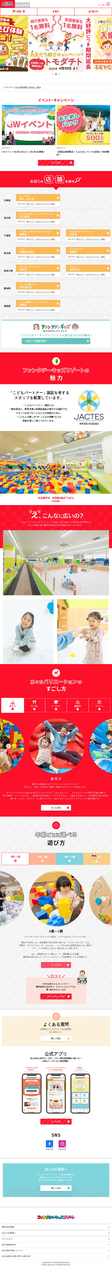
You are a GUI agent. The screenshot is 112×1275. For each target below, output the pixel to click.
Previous (8, 612)
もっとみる (56, 163)
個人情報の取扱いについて (12, 1117)
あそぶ (12, 569)
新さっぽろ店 (27, 197)
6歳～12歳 (69, 723)
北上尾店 (37, 215)
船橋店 (35, 233)
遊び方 (93, 11)
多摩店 (76, 250)
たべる (34, 570)
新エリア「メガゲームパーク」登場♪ (41, 204)
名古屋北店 (28, 285)
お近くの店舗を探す (36, 341)
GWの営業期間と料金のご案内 (28, 87)
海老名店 (74, 268)
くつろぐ (56, 570)
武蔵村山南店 (27, 250)
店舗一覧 (18, 11)
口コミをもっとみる (56, 862)
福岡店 (35, 303)
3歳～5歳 (42, 723)
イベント (99, 570)
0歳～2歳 (15, 722)
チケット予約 (101, 5)
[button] (52, 74)
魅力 (56, 11)
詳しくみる (56, 1054)
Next (103, 612)
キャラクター (7, 1105)
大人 (97, 723)
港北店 (30, 268)
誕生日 (77, 570)
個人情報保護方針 (9, 1111)
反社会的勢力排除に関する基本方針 (16, 1122)
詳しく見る (56, 905)
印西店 (81, 233)
